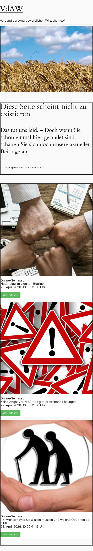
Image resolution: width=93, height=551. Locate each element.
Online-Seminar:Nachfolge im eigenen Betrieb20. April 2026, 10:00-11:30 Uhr (23, 284)
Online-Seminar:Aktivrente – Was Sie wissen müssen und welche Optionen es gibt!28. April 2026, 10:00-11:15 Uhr (45, 521)
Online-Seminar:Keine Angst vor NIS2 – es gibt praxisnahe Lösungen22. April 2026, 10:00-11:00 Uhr (38, 402)
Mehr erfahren (10, 295)
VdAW (11, 9)
